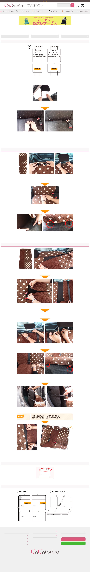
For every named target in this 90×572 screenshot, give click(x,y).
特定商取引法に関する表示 (33, 532)
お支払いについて (5, 535)
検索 (72, 5)
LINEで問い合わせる (62, 543)
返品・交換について (5, 542)
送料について (5, 539)
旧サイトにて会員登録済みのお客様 (6, 544)
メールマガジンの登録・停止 (61, 532)
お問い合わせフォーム (62, 539)
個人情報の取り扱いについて (33, 535)
